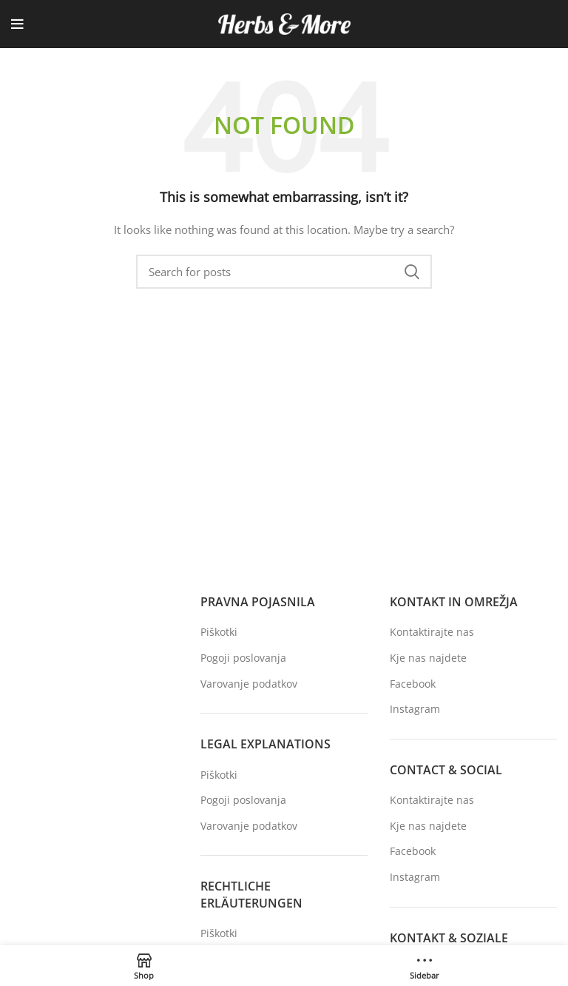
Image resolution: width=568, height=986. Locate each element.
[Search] (284, 272)
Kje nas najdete (428, 658)
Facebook (413, 684)
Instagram (415, 709)
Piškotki (218, 632)
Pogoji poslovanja (243, 658)
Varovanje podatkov (248, 684)
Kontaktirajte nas (432, 632)
